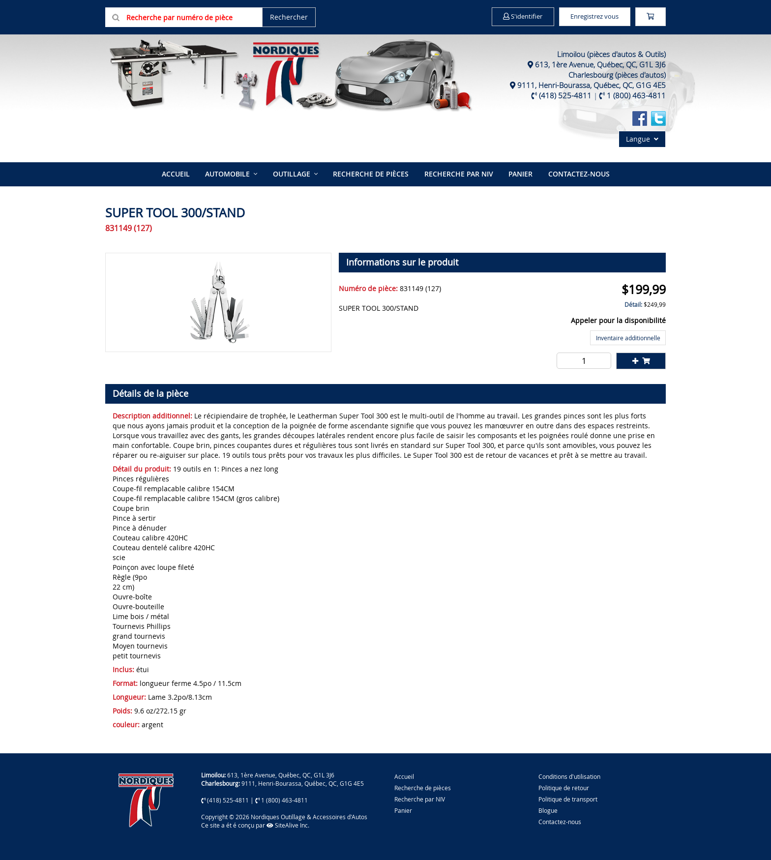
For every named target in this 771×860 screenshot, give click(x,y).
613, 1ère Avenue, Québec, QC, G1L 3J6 (600, 64)
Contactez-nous (576, 173)
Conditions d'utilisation (569, 775)
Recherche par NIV (457, 173)
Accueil (178, 173)
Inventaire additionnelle (628, 337)
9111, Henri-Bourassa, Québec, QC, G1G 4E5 (591, 85)
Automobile (229, 173)
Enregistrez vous (587, 16)
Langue (642, 139)
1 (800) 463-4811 (636, 95)
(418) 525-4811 (565, 95)
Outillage (292, 173)
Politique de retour (563, 787)
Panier (403, 809)
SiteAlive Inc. (288, 824)
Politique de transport (567, 798)
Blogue (548, 809)
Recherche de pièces (371, 173)
